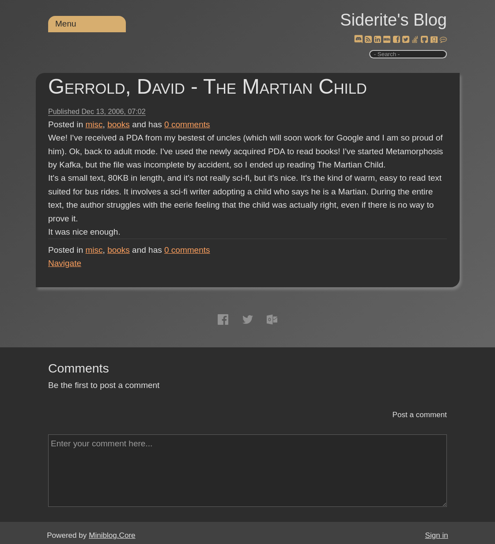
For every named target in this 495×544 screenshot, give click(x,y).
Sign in (436, 535)
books (118, 124)
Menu (65, 23)
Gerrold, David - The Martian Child (207, 86)
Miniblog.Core (112, 535)
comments (187, 124)
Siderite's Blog (393, 20)
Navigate (64, 263)
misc (94, 124)
